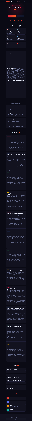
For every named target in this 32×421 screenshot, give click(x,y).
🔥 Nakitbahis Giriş (12, 16)
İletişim (24, 1)
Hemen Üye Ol (20, 16)
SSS (22, 1)
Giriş (17, 1)
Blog (19, 1)
